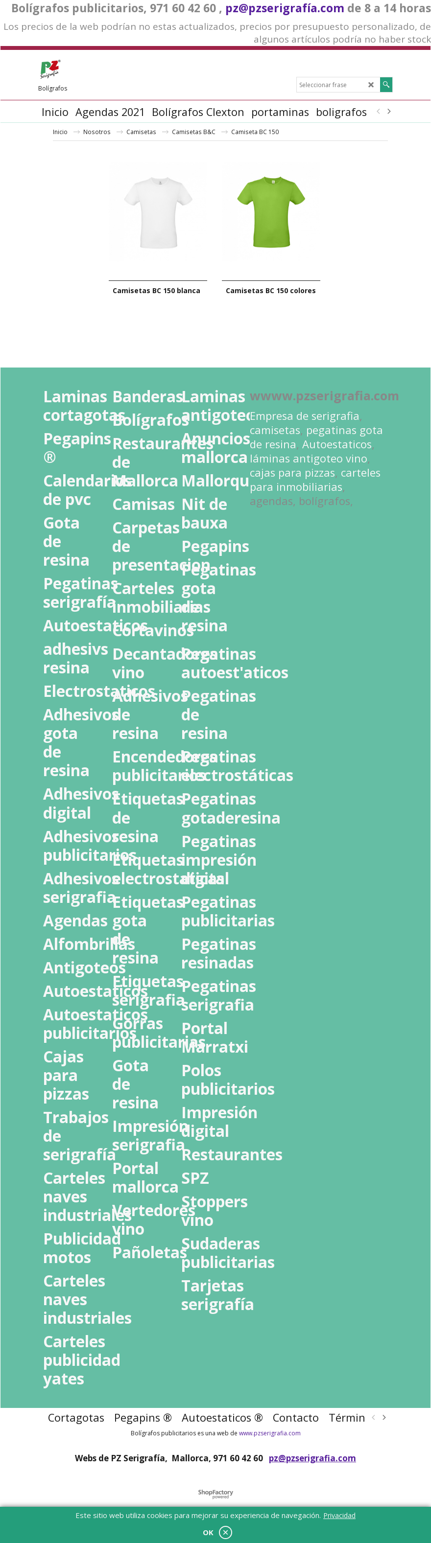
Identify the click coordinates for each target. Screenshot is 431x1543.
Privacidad (339, 1515)
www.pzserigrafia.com (270, 1433)
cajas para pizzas (292, 472)
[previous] (378, 111)
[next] (388, 111)
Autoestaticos (337, 444)
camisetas (275, 430)
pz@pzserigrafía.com (284, 8)
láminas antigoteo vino (308, 458)
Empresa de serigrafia (304, 416)
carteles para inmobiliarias (315, 479)
